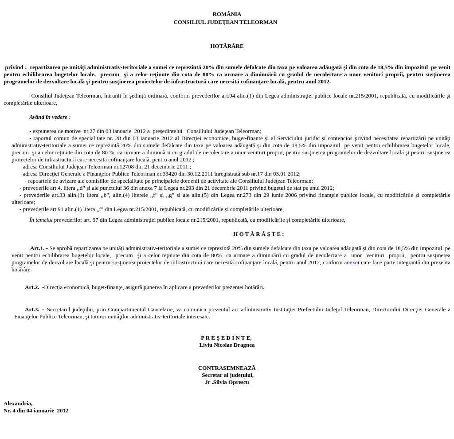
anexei (352, 262)
